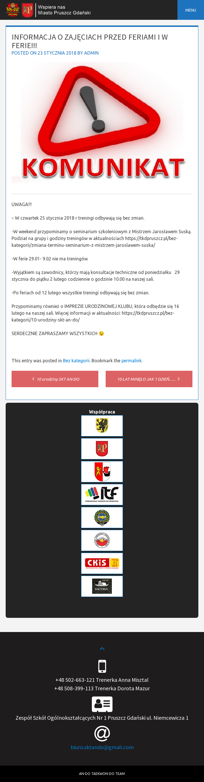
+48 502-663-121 (75, 679)
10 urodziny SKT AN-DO (55, 379)
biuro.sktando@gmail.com (102, 747)
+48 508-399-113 (74, 688)
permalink (131, 360)
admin (91, 52)
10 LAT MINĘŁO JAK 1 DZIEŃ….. (149, 379)
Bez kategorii (76, 360)
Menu (190, 10)
